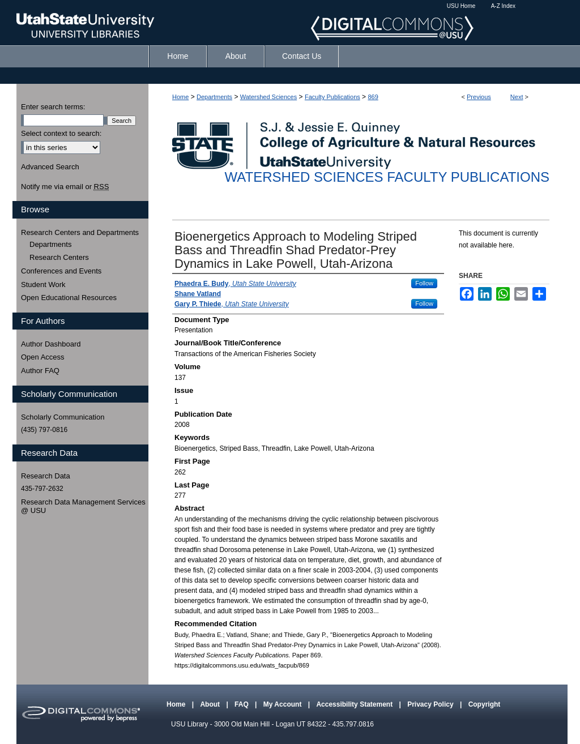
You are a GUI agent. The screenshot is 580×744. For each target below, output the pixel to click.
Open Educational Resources (69, 297)
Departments (214, 96)
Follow (424, 283)
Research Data (45, 476)
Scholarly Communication (62, 417)
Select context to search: (61, 133)
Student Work (43, 284)
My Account (283, 704)
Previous (479, 96)
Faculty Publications (332, 96)
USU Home (461, 6)
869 (373, 96)
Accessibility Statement (355, 704)
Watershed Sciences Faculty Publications (387, 177)
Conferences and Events (61, 271)
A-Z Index (503, 6)
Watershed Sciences (268, 96)
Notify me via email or (65, 186)
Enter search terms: (53, 106)
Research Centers (59, 257)
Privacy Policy (431, 704)
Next (516, 96)
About (210, 704)
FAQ (242, 704)
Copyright (484, 704)
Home (180, 96)
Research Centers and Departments (80, 232)
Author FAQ (40, 370)
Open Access (43, 357)
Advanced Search (50, 167)
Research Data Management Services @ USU (83, 506)
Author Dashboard (51, 344)
